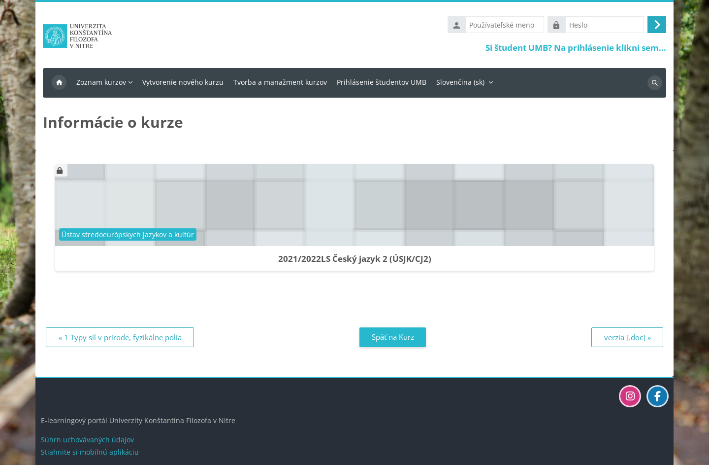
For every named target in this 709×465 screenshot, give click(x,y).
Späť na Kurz (393, 337)
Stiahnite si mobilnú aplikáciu (90, 452)
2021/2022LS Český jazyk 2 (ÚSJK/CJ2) (354, 258)
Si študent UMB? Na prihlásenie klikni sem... (575, 47)
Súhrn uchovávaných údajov (87, 439)
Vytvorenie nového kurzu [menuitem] (183, 82)
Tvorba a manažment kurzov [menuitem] (280, 82)
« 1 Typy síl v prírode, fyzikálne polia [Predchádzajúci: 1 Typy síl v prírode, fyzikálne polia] (120, 337)
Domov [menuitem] (59, 83)
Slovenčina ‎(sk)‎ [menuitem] (460, 82)
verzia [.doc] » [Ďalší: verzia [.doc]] (627, 337)
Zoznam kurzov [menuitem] (101, 82)
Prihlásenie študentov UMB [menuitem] (381, 82)
